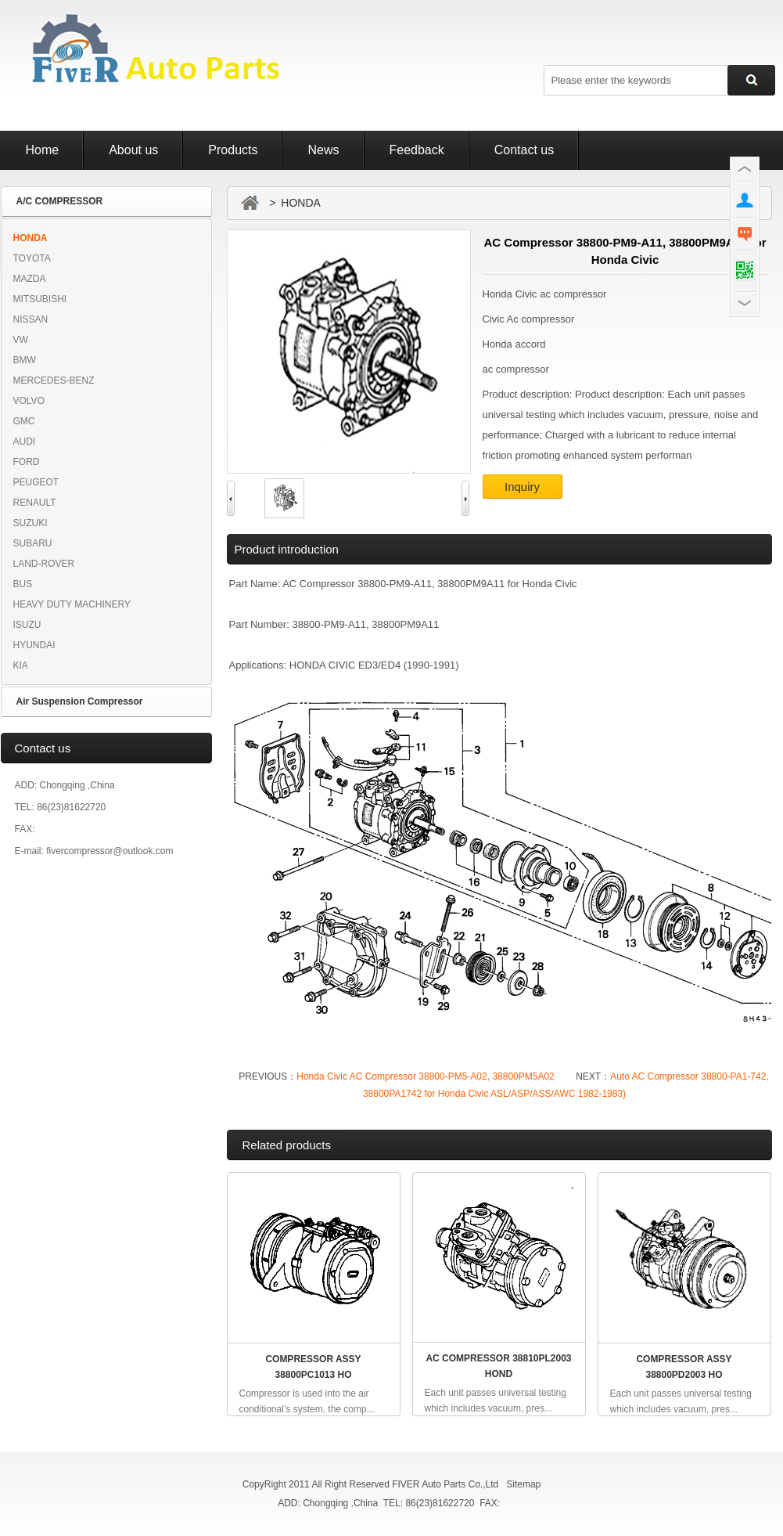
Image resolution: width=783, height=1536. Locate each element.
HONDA (30, 238)
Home (42, 150)
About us (133, 150)
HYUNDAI (34, 645)
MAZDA (29, 278)
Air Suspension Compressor (79, 701)
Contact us (524, 150)
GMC (24, 421)
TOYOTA (32, 258)
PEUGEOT (36, 482)
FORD (26, 461)
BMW (24, 360)
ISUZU (27, 624)
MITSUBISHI (40, 299)
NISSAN (30, 319)
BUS (23, 584)
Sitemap (523, 1484)
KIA (20, 665)
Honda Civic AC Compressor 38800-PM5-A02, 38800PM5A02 (425, 1076)
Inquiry (522, 486)
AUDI (24, 441)
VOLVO (29, 400)
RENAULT (34, 502)
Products (232, 150)
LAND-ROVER (44, 563)
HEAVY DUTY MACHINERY (72, 604)
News (323, 150)
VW (20, 339)
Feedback (417, 150)
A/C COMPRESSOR (59, 201)
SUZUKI (30, 522)
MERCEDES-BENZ (54, 380)
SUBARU (32, 543)
